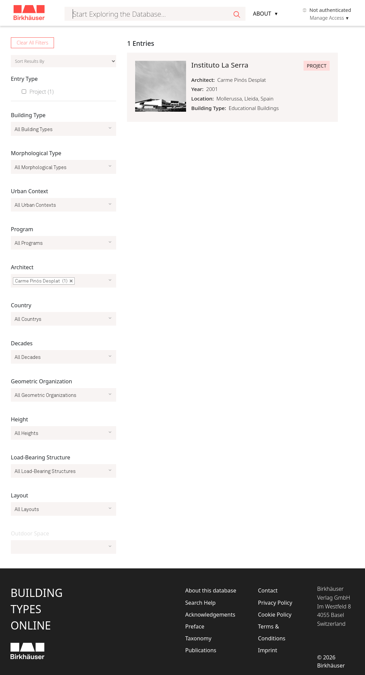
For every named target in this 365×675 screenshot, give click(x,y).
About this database (210, 590)
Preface (194, 626)
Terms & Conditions (272, 632)
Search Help (200, 602)
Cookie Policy (275, 614)
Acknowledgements (210, 614)
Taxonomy (198, 638)
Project (42, 92)
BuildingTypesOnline (37, 609)
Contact (268, 590)
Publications (200, 650)
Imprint (267, 650)
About (262, 13)
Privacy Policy (275, 602)
